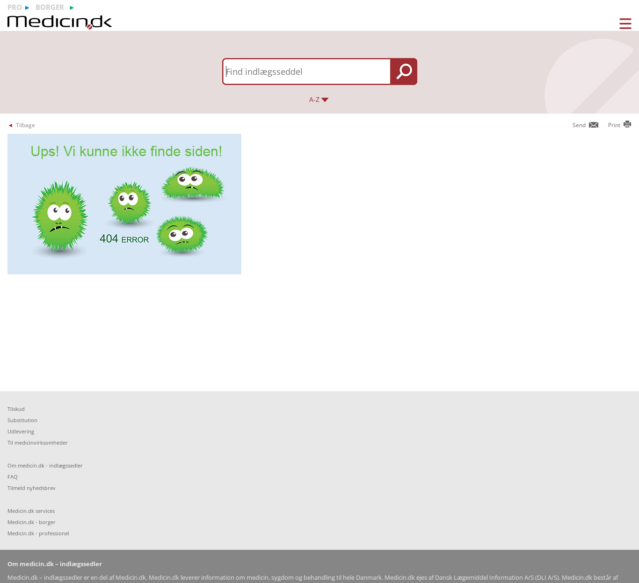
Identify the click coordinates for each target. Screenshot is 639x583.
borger (50, 7)
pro (14, 7)
